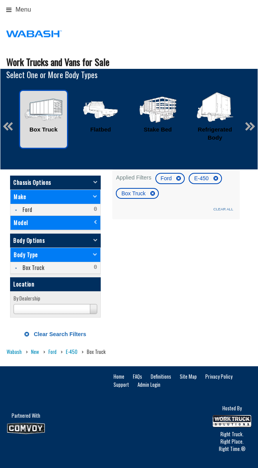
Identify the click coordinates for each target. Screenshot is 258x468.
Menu (18, 9)
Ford (167, 178)
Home (119, 376)
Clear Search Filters (55, 334)
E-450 (202, 178)
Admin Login (149, 384)
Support (121, 384)
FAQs (137, 376)
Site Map (188, 376)
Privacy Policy (218, 376)
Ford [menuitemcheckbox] (26, 209)
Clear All (223, 209)
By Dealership (27, 298)
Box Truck (134, 193)
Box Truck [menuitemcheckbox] (32, 267)
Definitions (161, 376)
